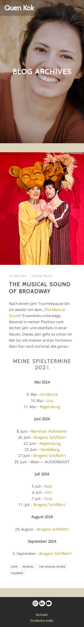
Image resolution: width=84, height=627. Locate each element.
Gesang (37, 275)
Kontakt (42, 615)
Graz (48, 498)
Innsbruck (49, 394)
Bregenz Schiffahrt (50, 437)
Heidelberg (50, 449)
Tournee (17, 573)
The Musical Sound (52, 566)
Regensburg (50, 406)
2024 (14, 566)
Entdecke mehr (42, 621)
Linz (50, 400)
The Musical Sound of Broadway (40, 288)
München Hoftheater (49, 431)
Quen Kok (19, 7)
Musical (47, 275)
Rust (48, 486)
